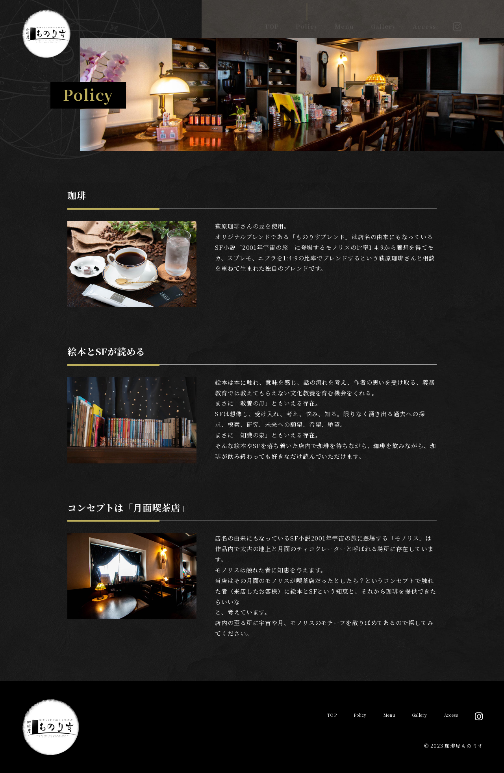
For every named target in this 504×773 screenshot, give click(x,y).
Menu (344, 19)
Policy (307, 19)
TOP (272, 19)
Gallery (383, 19)
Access (424, 19)
